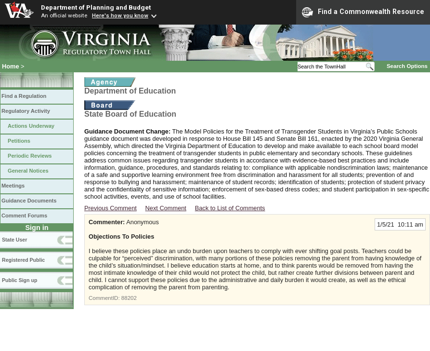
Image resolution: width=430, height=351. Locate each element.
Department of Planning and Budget (96, 7)
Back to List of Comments (230, 208)
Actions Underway (31, 126)
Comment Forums (24, 215)
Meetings (13, 186)
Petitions (19, 141)
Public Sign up (19, 280)
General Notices (28, 171)
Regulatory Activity (25, 111)
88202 (129, 298)
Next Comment (165, 208)
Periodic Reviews (30, 156)
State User (14, 240)
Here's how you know (120, 15)
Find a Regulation (23, 96)
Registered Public (23, 260)
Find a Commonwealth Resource (363, 12)
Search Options (407, 66)
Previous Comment (110, 208)
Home (10, 66)
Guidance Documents (28, 200)
